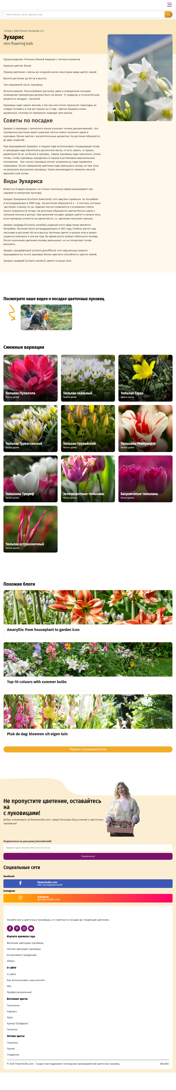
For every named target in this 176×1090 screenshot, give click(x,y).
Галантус (12, 1047)
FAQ (9, 1004)
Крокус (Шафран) (17, 1041)
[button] (170, 5)
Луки (10, 1035)
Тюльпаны (13, 1023)
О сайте (11, 992)
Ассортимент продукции (21, 973)
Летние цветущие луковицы (24, 967)
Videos (11, 979)
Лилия (11, 1066)
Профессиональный (19, 1010)
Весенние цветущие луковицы (25, 961)
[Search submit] (169, 14)
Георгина (12, 1060)
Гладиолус (13, 1072)
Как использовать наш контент (26, 998)
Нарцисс (12, 1029)
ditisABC (164, 1082)
